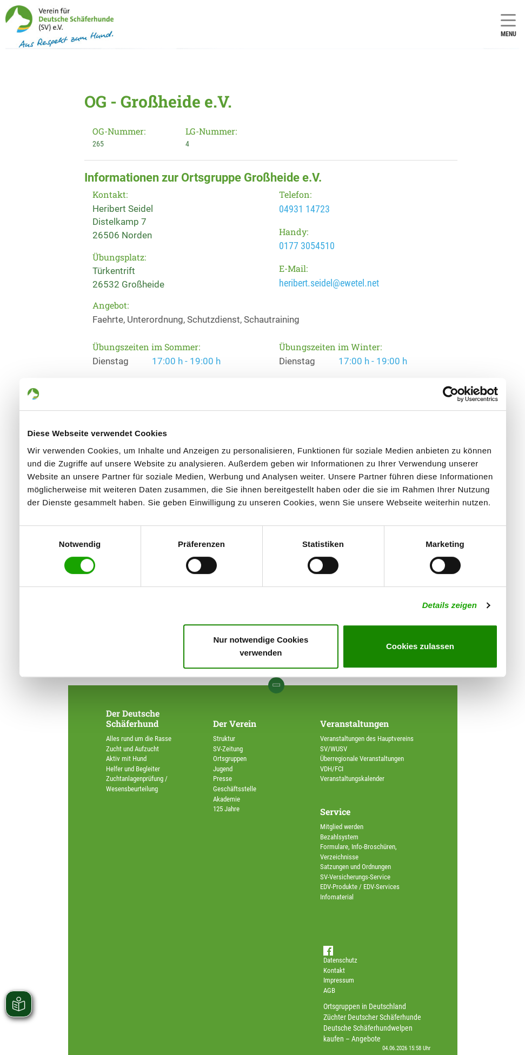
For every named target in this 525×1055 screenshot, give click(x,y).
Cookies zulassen (420, 646)
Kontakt (334, 970)
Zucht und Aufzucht (132, 749)
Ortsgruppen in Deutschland (364, 1006)
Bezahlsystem (339, 837)
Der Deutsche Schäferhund (133, 718)
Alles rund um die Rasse (138, 739)
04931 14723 (304, 209)
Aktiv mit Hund (126, 758)
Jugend (222, 769)
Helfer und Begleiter (133, 769)
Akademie (226, 799)
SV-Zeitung (228, 749)
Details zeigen (449, 605)
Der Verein (234, 723)
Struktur (224, 739)
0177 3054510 (307, 245)
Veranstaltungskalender (352, 778)
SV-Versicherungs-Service (355, 877)
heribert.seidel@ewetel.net (329, 283)
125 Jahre (226, 809)
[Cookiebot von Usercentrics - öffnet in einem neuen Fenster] (450, 394)
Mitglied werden (341, 827)
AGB (329, 990)
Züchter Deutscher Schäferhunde (372, 1017)
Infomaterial (337, 897)
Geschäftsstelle (234, 789)
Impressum (338, 980)
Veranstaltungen (354, 723)
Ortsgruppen (230, 758)
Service (335, 811)
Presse (222, 778)
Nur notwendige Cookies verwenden (260, 646)
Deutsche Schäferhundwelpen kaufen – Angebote (368, 1033)
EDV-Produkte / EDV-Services (360, 887)
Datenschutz (340, 960)
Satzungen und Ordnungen (355, 867)
